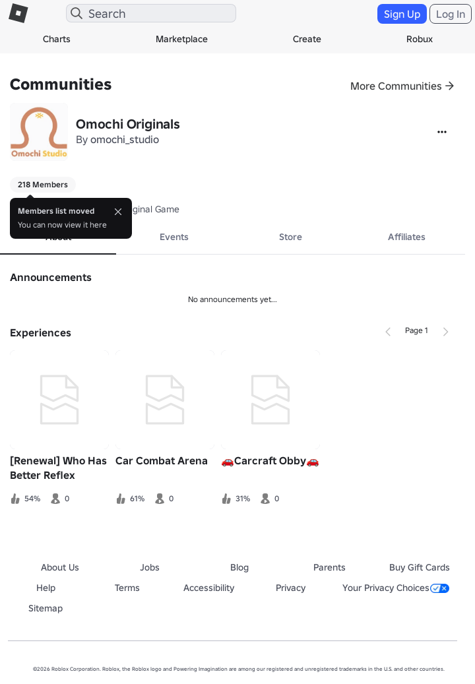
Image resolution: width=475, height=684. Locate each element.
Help (45, 588)
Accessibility (208, 588)
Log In (450, 13)
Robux (419, 39)
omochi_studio (124, 139)
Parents (329, 567)
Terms (127, 588)
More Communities (396, 85)
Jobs (150, 567)
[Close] (118, 212)
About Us (60, 567)
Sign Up (402, 13)
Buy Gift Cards (419, 567)
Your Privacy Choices (395, 588)
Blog (239, 567)
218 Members (43, 184)
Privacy (290, 588)
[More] (442, 132)
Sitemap (45, 608)
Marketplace (182, 39)
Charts (57, 39)
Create (307, 39)
